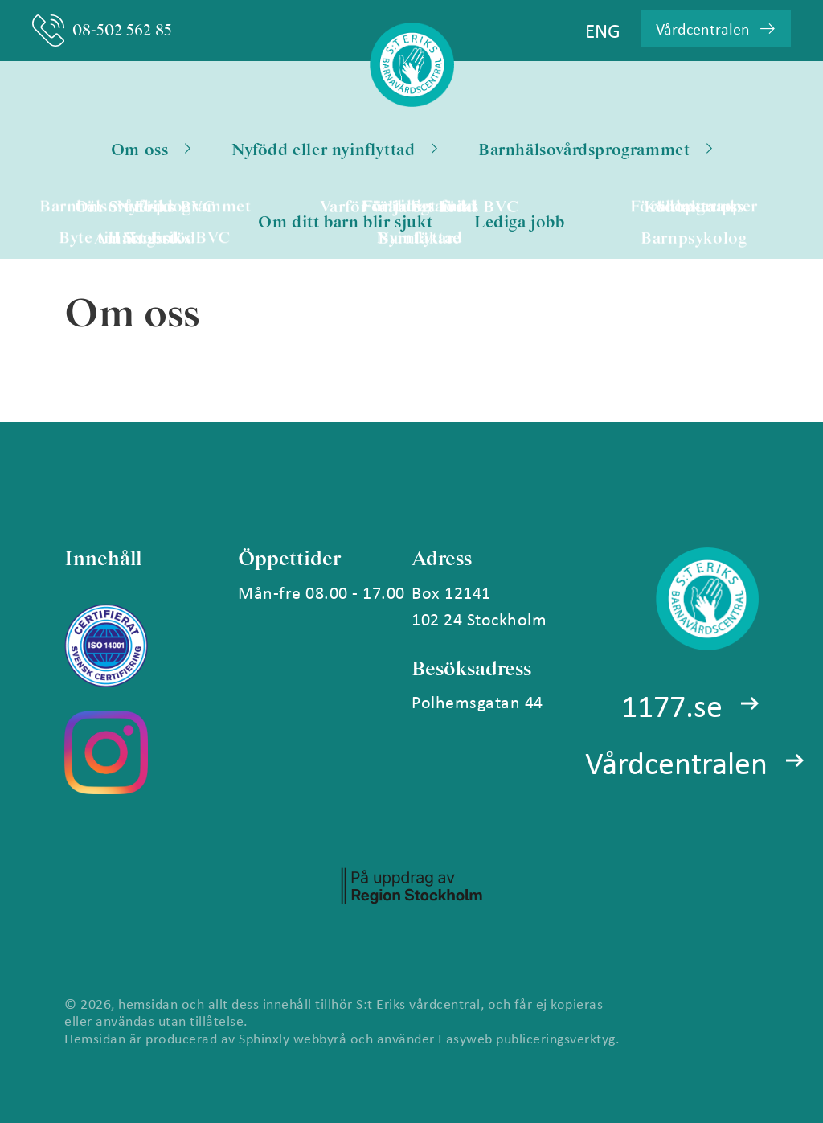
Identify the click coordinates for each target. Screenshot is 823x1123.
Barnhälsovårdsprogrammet (595, 150)
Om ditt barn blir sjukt (345, 222)
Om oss (150, 150)
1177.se (672, 705)
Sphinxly (264, 1037)
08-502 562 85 (102, 30)
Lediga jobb (519, 222)
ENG (602, 30)
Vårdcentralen (676, 762)
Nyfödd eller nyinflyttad (334, 150)
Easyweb (465, 1037)
